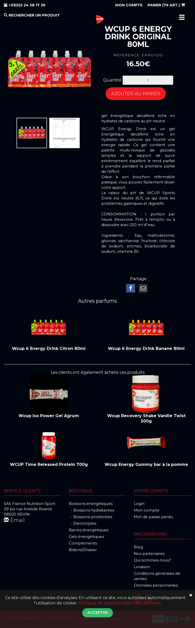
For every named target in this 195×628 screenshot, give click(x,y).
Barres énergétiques (88, 530)
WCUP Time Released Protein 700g (49, 464)
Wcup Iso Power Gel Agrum (49, 415)
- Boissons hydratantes (91, 510)
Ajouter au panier (135, 93)
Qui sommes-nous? (152, 560)
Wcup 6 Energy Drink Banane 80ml (146, 348)
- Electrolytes (82, 523)
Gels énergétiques (86, 536)
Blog (138, 547)
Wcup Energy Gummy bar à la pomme (146, 464)
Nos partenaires (149, 553)
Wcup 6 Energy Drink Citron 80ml (49, 348)
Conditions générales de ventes (157, 576)
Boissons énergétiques (90, 503)
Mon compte (146, 510)
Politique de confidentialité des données (119, 603)
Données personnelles (156, 585)
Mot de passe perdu (153, 516)
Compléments (83, 543)
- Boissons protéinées (90, 516)
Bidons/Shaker (83, 549)
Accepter (97, 612)
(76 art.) (166, 5)
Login (139, 503)
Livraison (142, 566)
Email (14, 520)
